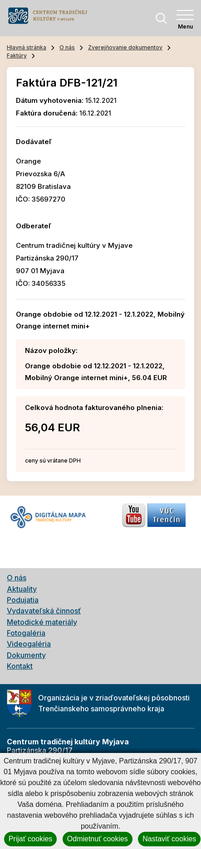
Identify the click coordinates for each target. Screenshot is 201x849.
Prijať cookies (31, 839)
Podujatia (23, 599)
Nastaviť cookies (169, 839)
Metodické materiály (42, 622)
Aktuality (22, 588)
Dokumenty (26, 655)
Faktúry (17, 55)
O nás (67, 47)
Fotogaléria (26, 632)
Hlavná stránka (26, 47)
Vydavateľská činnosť (44, 610)
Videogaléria (29, 643)
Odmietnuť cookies (97, 839)
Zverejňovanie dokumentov (125, 47)
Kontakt (20, 666)
